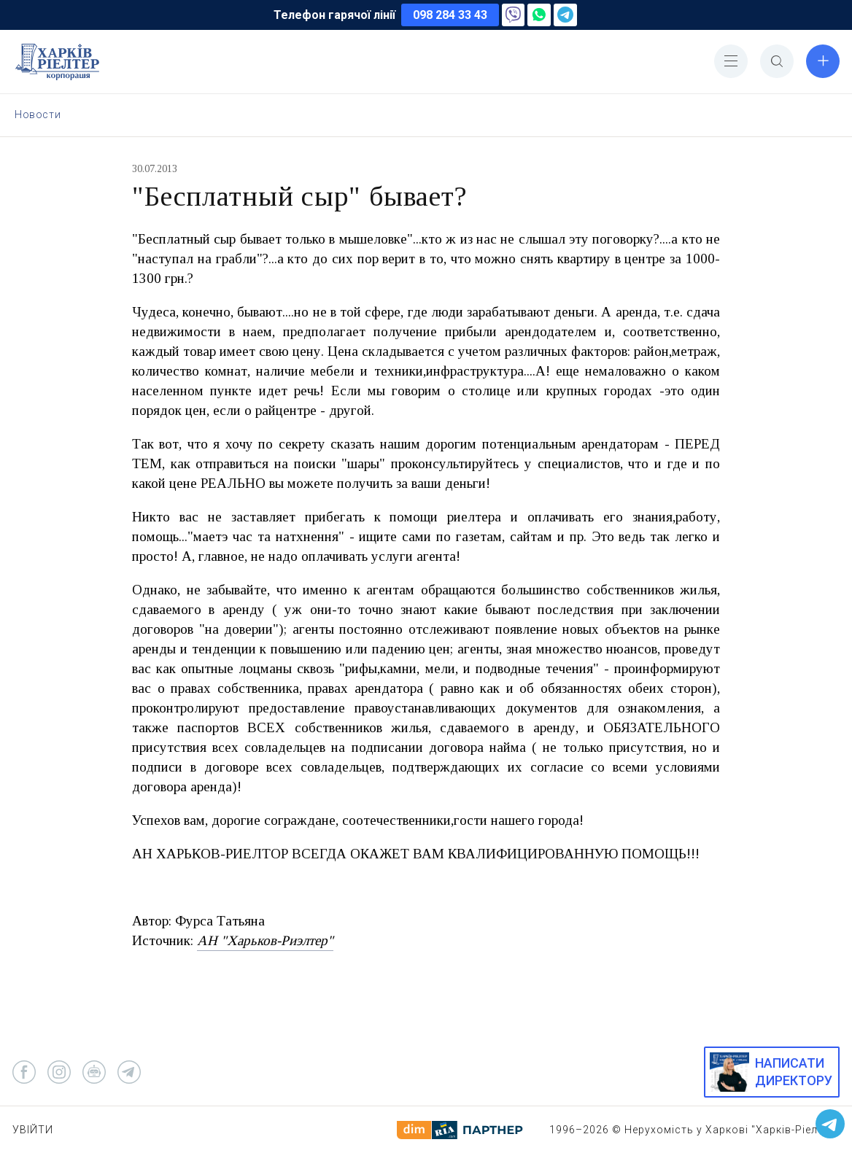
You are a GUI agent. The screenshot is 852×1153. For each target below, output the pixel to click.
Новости (38, 114)
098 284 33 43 (450, 15)
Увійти (32, 1129)
